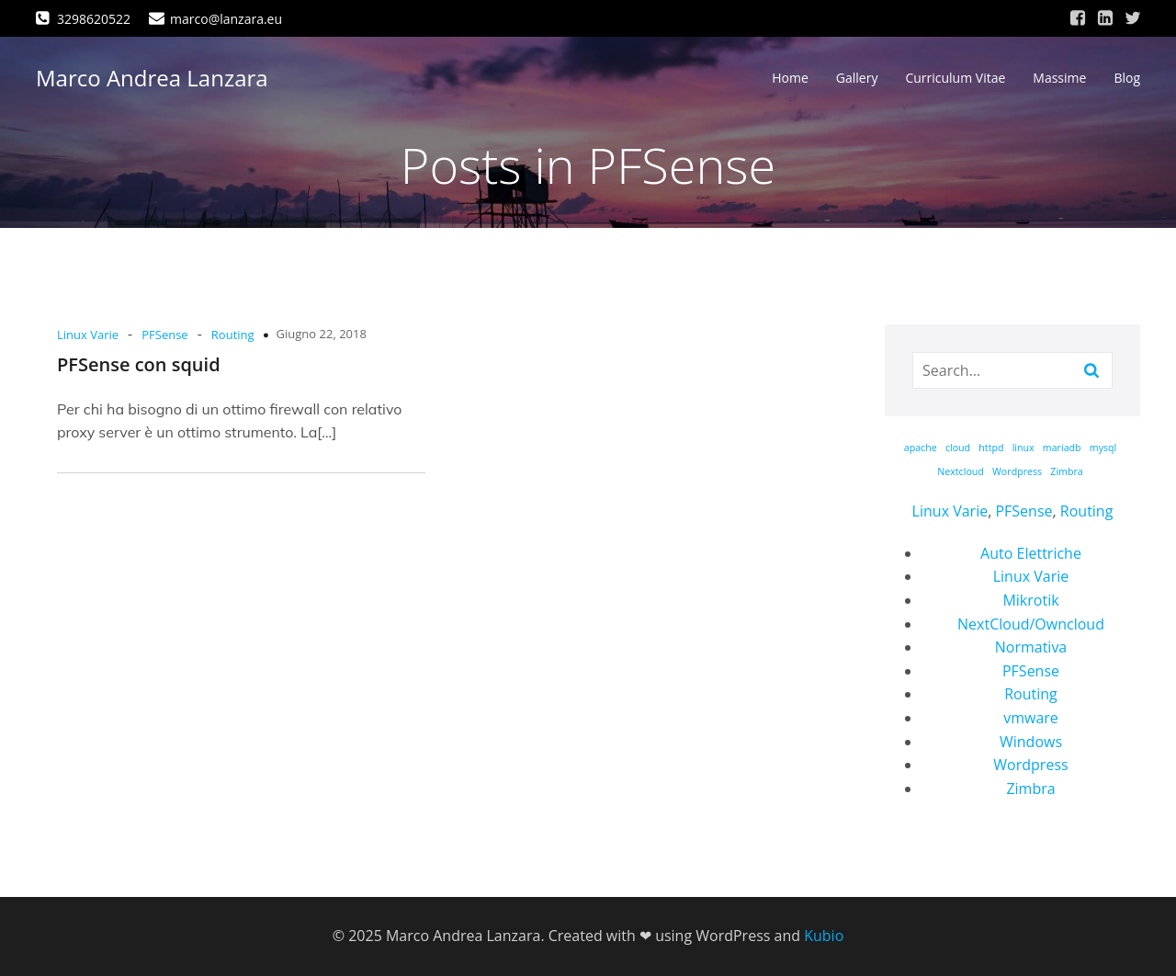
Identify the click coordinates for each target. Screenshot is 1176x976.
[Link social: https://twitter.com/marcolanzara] (1133, 18)
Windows (1031, 742)
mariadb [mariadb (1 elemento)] (1062, 447)
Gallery (857, 78)
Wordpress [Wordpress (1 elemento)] (1017, 471)
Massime (1059, 78)
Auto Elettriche (1030, 553)
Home (790, 78)
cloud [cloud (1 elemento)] (957, 447)
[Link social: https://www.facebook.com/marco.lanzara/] (1077, 18)
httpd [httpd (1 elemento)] (990, 447)
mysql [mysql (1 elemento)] (1103, 447)
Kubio (823, 935)
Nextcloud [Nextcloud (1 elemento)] (960, 471)
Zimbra (1030, 788)
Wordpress (1030, 765)
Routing (232, 334)
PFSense (164, 334)
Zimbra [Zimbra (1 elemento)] (1066, 471)
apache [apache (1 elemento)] (920, 447)
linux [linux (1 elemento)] (1023, 447)
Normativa (1031, 647)
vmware (1030, 718)
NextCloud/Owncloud (1030, 624)
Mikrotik (1030, 600)
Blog (1127, 78)
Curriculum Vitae (955, 78)
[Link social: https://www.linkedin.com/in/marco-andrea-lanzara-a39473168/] (1105, 18)
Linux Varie (88, 334)
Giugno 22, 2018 (322, 333)
